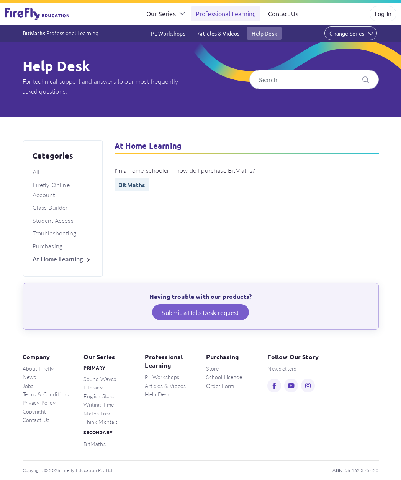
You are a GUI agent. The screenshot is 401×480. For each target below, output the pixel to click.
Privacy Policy (39, 402)
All (36, 171)
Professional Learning (226, 13)
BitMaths (61, 33)
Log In (383, 13)
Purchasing (48, 246)
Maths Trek (96, 413)
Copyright (34, 411)
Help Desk (264, 33)
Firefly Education (37, 14)
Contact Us (283, 13)
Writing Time (98, 404)
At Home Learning (58, 259)
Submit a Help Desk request (200, 312)
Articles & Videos (219, 33)
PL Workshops (168, 33)
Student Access (53, 220)
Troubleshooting (54, 233)
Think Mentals (100, 421)
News (29, 377)
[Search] (314, 79)
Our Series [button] (161, 13)
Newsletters (281, 368)
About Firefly (38, 368)
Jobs (28, 385)
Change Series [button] (346, 33)
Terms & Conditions (46, 394)
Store (212, 368)
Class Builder (50, 207)
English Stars (98, 396)
